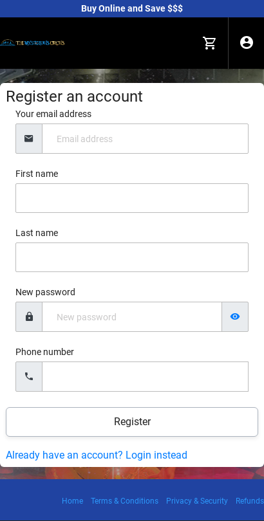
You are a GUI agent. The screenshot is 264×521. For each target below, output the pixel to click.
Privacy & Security (197, 501)
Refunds (250, 501)
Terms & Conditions (124, 501)
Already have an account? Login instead (96, 455)
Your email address (53, 113)
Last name (36, 232)
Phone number (44, 351)
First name (36, 173)
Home (72, 501)
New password (45, 292)
